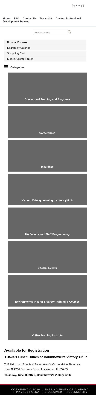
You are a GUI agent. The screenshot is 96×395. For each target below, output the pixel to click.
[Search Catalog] (50, 32)
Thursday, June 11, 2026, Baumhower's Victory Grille (38, 375)
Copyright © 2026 (25, 389)
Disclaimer (53, 392)
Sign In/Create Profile (20, 59)
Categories (17, 67)
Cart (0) (78, 5)
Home (6, 18)
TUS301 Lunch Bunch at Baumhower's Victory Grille (45, 357)
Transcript (46, 18)
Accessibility (77, 392)
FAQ (16, 18)
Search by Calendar (19, 48)
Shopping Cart (16, 53)
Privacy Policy (28, 392)
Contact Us (29, 18)
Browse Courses (17, 42)
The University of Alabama (67, 389)
